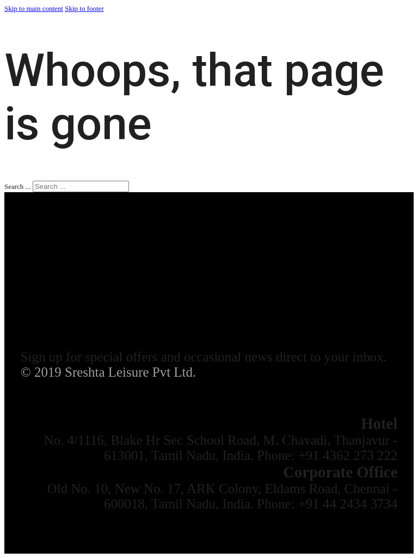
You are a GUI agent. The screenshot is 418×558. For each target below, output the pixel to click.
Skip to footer (84, 8)
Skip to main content (33, 8)
